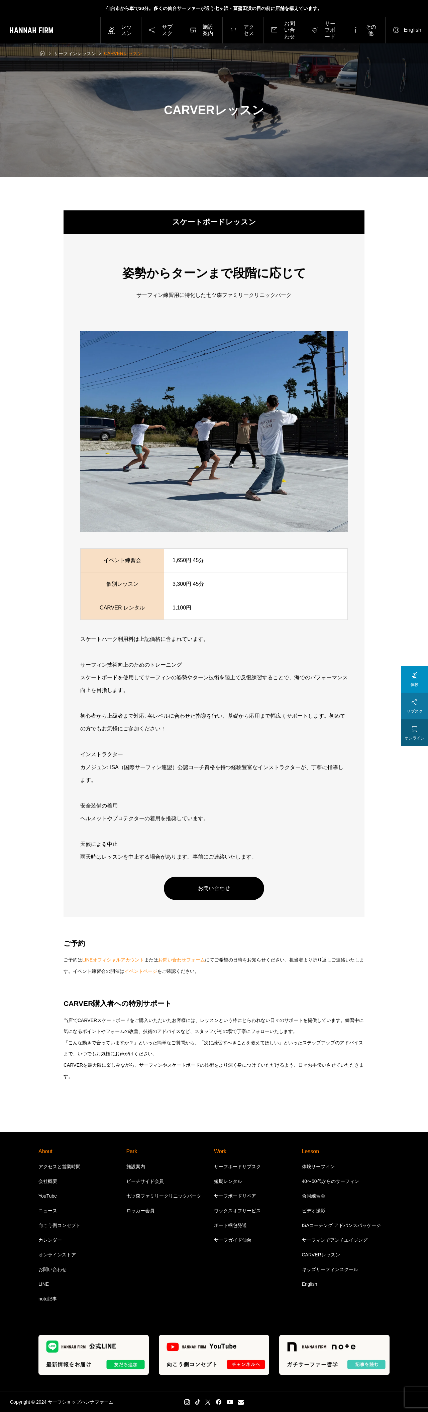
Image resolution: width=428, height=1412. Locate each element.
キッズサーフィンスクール (330, 1269)
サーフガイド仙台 (232, 1240)
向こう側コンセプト (59, 1225)
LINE (43, 1284)
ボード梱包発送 (230, 1225)
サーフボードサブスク (237, 1166)
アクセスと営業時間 (59, 1166)
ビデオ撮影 (313, 1210)
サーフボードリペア (235, 1196)
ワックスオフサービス (237, 1210)
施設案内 (135, 1166)
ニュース (47, 1210)
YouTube (47, 1196)
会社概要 (47, 1181)
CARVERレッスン (321, 1254)
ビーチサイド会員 (145, 1181)
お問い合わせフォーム (181, 959)
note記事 (47, 1298)
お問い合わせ (214, 888)
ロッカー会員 (140, 1210)
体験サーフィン (318, 1166)
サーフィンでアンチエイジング (334, 1240)
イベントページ (140, 971)
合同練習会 (313, 1196)
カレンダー (50, 1240)
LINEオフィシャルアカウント (113, 959)
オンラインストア (57, 1254)
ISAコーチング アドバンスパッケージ (341, 1225)
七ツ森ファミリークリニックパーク (163, 1196)
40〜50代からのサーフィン (330, 1181)
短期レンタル (228, 1181)
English (309, 1284)
